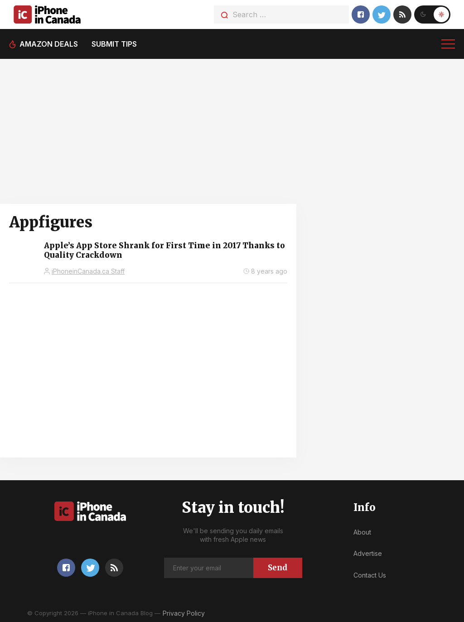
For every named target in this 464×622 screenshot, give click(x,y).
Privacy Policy (184, 613)
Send (277, 568)
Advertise (367, 553)
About (362, 532)
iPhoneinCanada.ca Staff (88, 271)
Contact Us (369, 575)
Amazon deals (48, 43)
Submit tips (114, 43)
